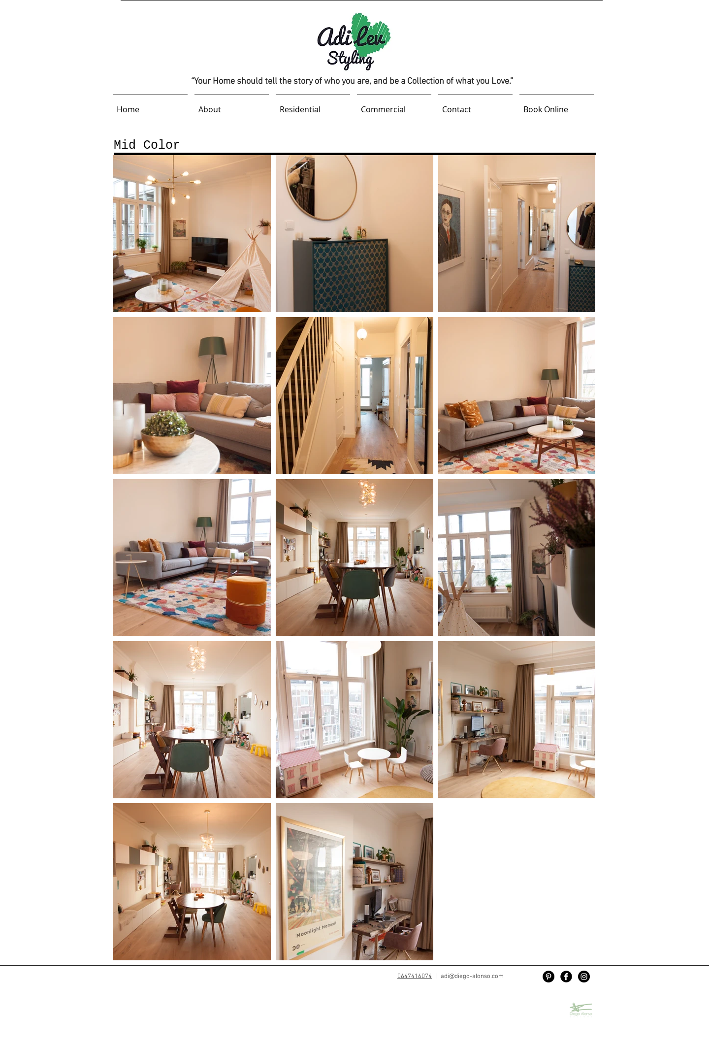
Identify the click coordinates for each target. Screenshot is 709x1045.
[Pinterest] (548, 976)
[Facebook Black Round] (566, 976)
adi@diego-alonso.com (472, 976)
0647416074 (414, 976)
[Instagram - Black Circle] (584, 976)
